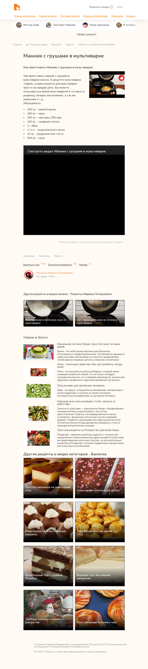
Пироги (58, 256)
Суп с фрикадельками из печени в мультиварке (97, 321)
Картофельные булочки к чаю (97, 622)
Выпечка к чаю (34, 264)
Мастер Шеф (27, 25)
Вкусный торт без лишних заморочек (94, 576)
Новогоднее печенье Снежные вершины (45, 532)
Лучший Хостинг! (80, 646)
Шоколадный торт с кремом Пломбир (43, 576)
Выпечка (44, 256)
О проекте (39, 644)
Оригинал (29, 256)
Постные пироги (70, 16)
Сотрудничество (79, 644)
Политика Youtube (59, 646)
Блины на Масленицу (95, 16)
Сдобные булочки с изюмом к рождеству (44, 620)
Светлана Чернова (60, 25)
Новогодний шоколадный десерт (98, 490)
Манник (85, 264)
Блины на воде (48, 16)
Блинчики (117, 16)
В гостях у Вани (129, 25)
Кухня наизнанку (95, 25)
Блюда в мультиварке (62, 264)
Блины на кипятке (25, 16)
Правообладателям (58, 644)
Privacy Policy (97, 644)
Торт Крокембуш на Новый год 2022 (97, 532)
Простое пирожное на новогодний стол (48, 488)
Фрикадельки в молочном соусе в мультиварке (45, 321)
